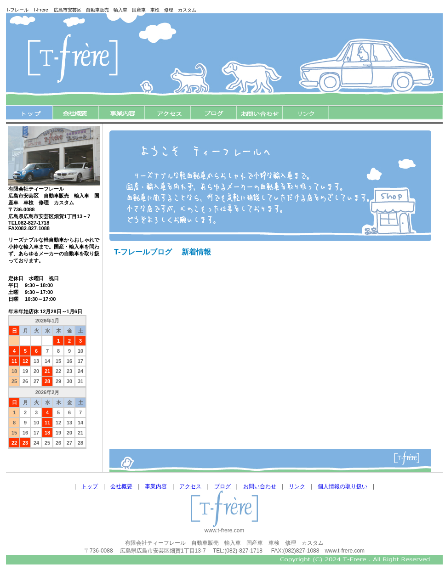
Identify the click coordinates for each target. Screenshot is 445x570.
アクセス (190, 486)
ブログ (222, 486)
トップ (89, 486)
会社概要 (121, 486)
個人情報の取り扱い (342, 486)
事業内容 (156, 486)
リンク (297, 486)
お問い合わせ (259, 486)
